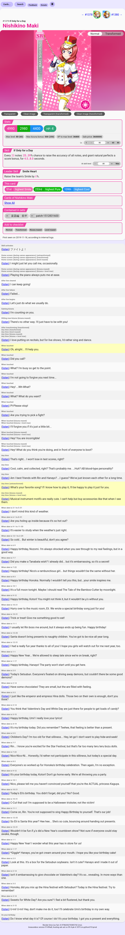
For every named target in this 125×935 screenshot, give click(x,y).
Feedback (33, 5)
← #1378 (91, 15)
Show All (9, 202)
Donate (44, 5)
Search (20, 4)
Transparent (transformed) (56, 114)
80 (118, 143)
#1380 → (112, 15)
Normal (94, 33)
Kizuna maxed (36, 230)
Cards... (6, 4)
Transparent (9, 114)
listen (5, 249)
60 (113, 143)
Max (117, 164)
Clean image (29, 114)
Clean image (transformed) (89, 114)
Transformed (113, 33)
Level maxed (50, 230)
